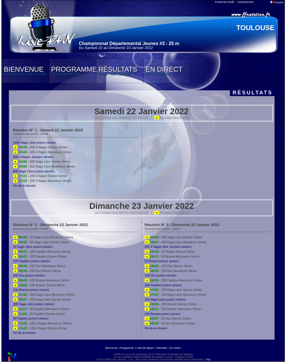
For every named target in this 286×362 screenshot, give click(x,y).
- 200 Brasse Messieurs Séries (173, 309)
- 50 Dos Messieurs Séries (170, 323)
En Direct (175, 348)
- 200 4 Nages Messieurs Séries (42, 180)
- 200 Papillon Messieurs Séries (173, 280)
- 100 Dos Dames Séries (169, 266)
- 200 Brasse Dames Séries (171, 304)
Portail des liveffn (224, 2)
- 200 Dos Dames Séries (37, 271)
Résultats (162, 348)
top (208, 359)
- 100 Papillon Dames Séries (40, 256)
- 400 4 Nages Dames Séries (40, 147)
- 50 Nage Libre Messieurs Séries (43, 237)
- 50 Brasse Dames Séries (170, 251)
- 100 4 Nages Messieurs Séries (42, 323)
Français (276, 2)
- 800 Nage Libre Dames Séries (42, 161)
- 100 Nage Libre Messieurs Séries (175, 294)
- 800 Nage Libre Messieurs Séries (44, 166)
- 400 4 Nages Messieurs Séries (42, 152)
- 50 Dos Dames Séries (168, 318)
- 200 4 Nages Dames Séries (40, 176)
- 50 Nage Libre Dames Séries (41, 242)
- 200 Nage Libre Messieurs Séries (44, 294)
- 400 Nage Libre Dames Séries (173, 237)
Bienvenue (111, 348)
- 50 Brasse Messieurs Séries (172, 256)
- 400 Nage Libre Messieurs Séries (175, 242)
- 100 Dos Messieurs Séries (171, 271)
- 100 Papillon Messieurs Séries (42, 251)
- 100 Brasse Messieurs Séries (41, 280)
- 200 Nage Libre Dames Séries (42, 299)
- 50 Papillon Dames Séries (39, 314)
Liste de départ (145, 348)
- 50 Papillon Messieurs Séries (41, 309)
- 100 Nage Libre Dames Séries (173, 289)
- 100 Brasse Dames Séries (39, 285)
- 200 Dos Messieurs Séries (39, 266)
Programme (127, 348)
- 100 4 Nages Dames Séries (40, 328)
